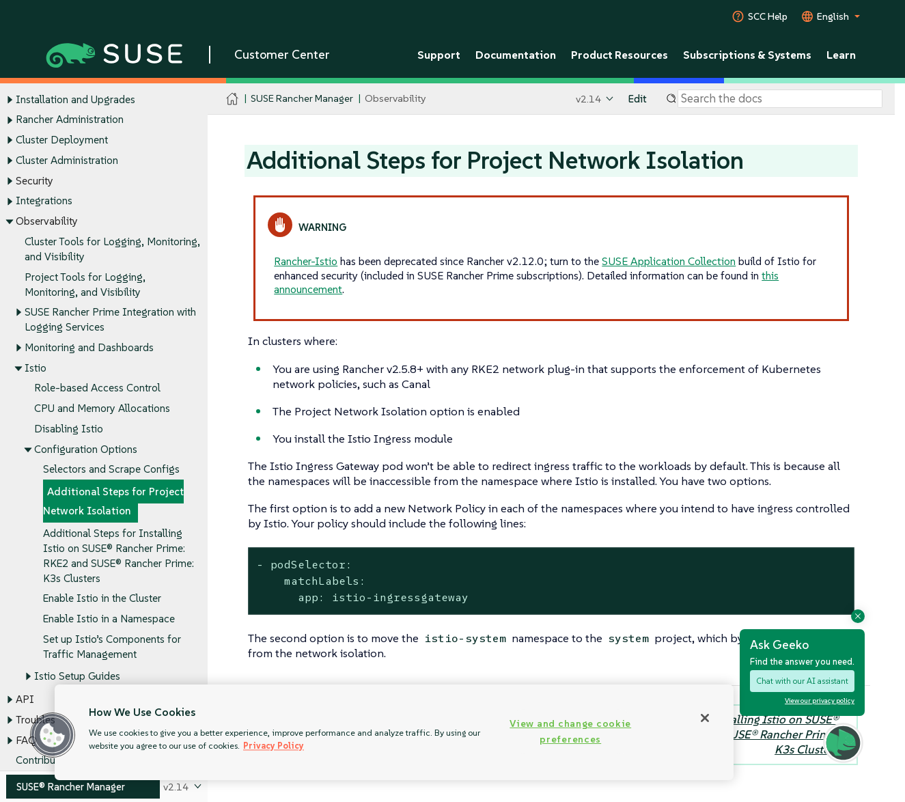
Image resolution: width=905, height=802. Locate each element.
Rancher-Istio (305, 261)
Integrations (44, 201)
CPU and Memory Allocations (102, 408)
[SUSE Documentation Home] (232, 99)
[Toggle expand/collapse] (9, 100)
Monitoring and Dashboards (89, 347)
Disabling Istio (68, 428)
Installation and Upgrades (75, 99)
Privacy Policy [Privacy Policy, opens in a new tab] (273, 745)
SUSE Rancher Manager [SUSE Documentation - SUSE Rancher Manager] (302, 98)
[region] (394, 732)
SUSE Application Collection (669, 261)
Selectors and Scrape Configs (111, 469)
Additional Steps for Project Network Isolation (113, 502)
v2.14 (588, 98)
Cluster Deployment (62, 139)
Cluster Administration (67, 160)
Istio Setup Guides (77, 675)
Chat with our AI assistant (802, 681)
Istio (35, 367)
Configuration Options (85, 449)
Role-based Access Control (97, 388)
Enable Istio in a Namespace (109, 618)
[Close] (705, 718)
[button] (52, 735)
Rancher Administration (70, 119)
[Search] (780, 99)
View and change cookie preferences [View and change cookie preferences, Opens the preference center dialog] (570, 731)
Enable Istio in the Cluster (102, 598)
